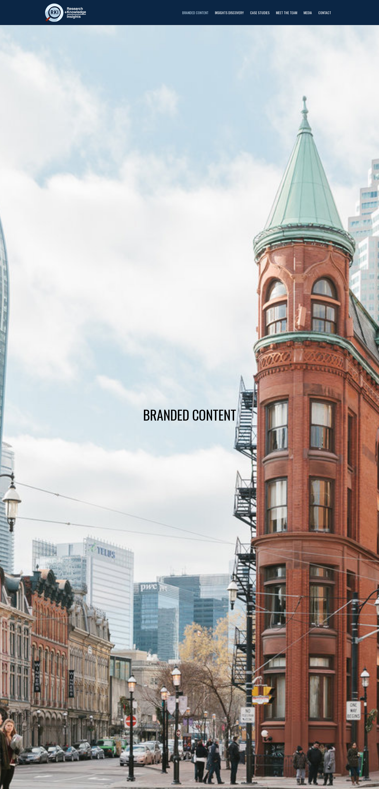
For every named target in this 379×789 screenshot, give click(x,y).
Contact (324, 12)
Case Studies (260, 12)
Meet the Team (286, 12)
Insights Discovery (229, 12)
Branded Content (195, 12)
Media (308, 12)
